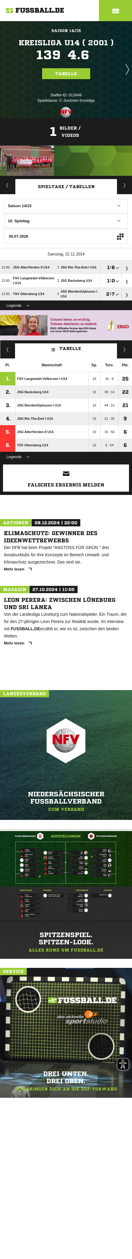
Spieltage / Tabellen (66, 187)
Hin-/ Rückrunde (124, 349)
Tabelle (66, 74)
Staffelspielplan (124, 185)
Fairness (7, 349)
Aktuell (7, 185)
